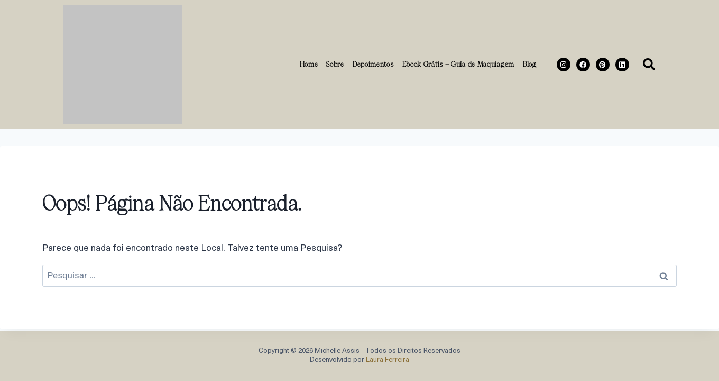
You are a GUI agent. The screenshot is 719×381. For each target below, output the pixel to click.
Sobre (335, 64)
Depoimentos (373, 64)
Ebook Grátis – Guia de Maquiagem (458, 64)
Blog (530, 64)
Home (309, 64)
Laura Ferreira (387, 360)
